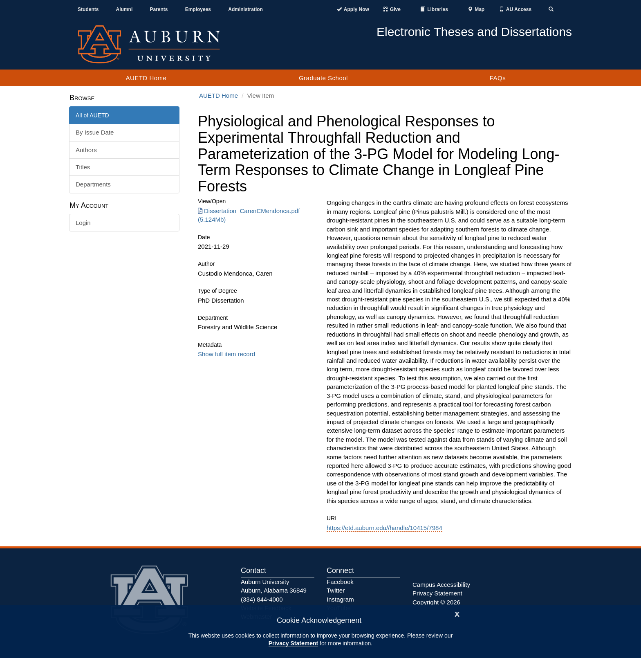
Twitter (336, 590)
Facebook (340, 581)
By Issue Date (95, 132)
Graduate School (323, 77)
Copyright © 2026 (436, 602)
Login (83, 222)
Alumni (124, 9)
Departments (93, 184)
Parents (159, 9)
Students (88, 9)
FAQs (498, 77)
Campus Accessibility (441, 584)
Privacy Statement (293, 643)
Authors (86, 149)
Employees (198, 9)
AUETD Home (146, 77)
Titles (83, 167)
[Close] (457, 613)
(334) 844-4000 (262, 599)
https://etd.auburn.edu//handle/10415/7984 (384, 527)
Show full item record (226, 353)
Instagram (340, 599)
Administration (245, 9)
